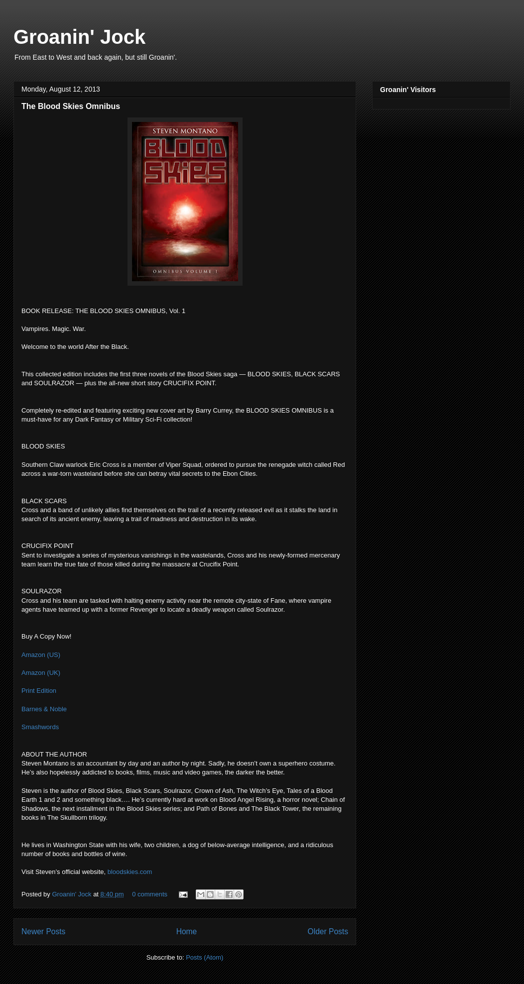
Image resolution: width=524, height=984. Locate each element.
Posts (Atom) (204, 957)
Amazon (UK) (40, 672)
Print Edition (38, 690)
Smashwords (40, 727)
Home (186, 931)
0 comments (149, 894)
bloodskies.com (130, 871)
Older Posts (328, 931)
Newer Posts (43, 931)
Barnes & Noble (44, 709)
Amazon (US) (40, 654)
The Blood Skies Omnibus (70, 106)
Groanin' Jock (79, 37)
